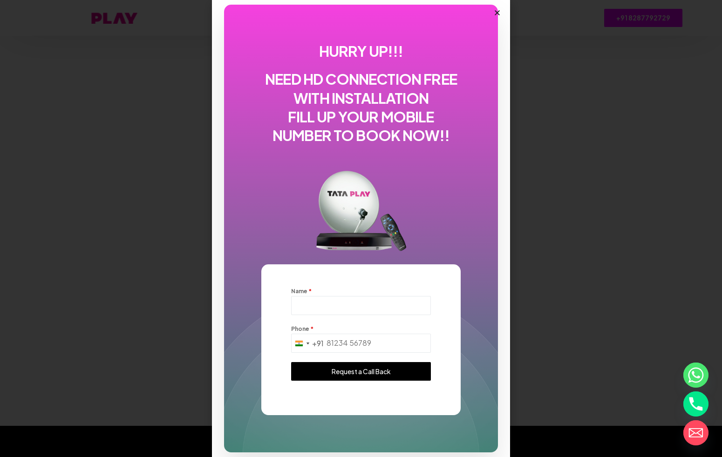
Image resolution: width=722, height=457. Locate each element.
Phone (302, 330)
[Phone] (695, 404)
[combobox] (308, 345)
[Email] (695, 432)
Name (301, 292)
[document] (361, 228)
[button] (497, 14)
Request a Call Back (361, 373)
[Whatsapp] (695, 375)
